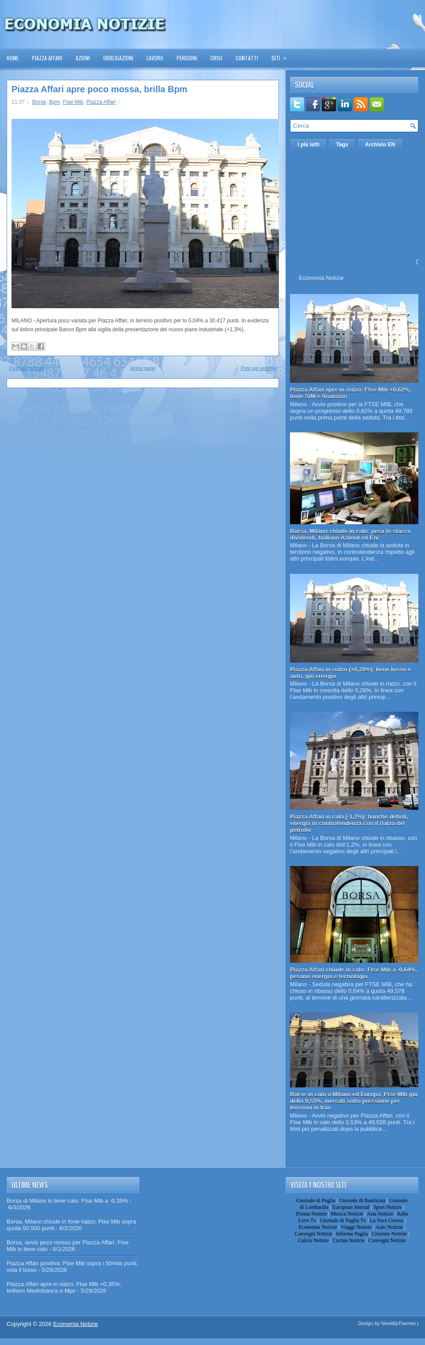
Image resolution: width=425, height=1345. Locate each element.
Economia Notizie (321, 277)
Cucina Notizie (348, 1240)
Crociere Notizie (389, 1234)
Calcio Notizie (313, 1240)
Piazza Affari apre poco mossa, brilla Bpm (99, 89)
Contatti (247, 58)
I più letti (308, 144)
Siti (281, 55)
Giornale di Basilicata (362, 1200)
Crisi (216, 58)
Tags (342, 144)
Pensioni (187, 58)
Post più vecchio (258, 368)
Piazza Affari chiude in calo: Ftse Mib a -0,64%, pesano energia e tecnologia (353, 973)
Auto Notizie (389, 1227)
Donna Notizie (311, 1214)
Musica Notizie (347, 1214)
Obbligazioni (118, 58)
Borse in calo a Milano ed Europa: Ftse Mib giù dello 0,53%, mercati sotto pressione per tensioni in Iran (353, 1101)
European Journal (350, 1207)
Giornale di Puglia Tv (343, 1220)
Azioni (83, 58)
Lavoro (155, 58)
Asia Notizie (380, 1214)
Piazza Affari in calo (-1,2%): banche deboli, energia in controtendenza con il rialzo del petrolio (349, 823)
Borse (39, 102)
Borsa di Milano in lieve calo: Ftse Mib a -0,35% (67, 1200)
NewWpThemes (398, 1323)
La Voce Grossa (386, 1220)
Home (13, 58)
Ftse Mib (73, 102)
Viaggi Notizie (356, 1227)
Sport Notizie (387, 1207)
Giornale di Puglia (315, 1200)
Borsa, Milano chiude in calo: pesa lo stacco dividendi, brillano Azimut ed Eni (350, 534)
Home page (142, 368)
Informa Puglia (352, 1234)
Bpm (54, 102)
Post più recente (27, 368)
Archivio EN (380, 144)
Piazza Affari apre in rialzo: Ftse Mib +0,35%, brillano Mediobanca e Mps (64, 1287)
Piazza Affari (47, 58)
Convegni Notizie (313, 1234)
